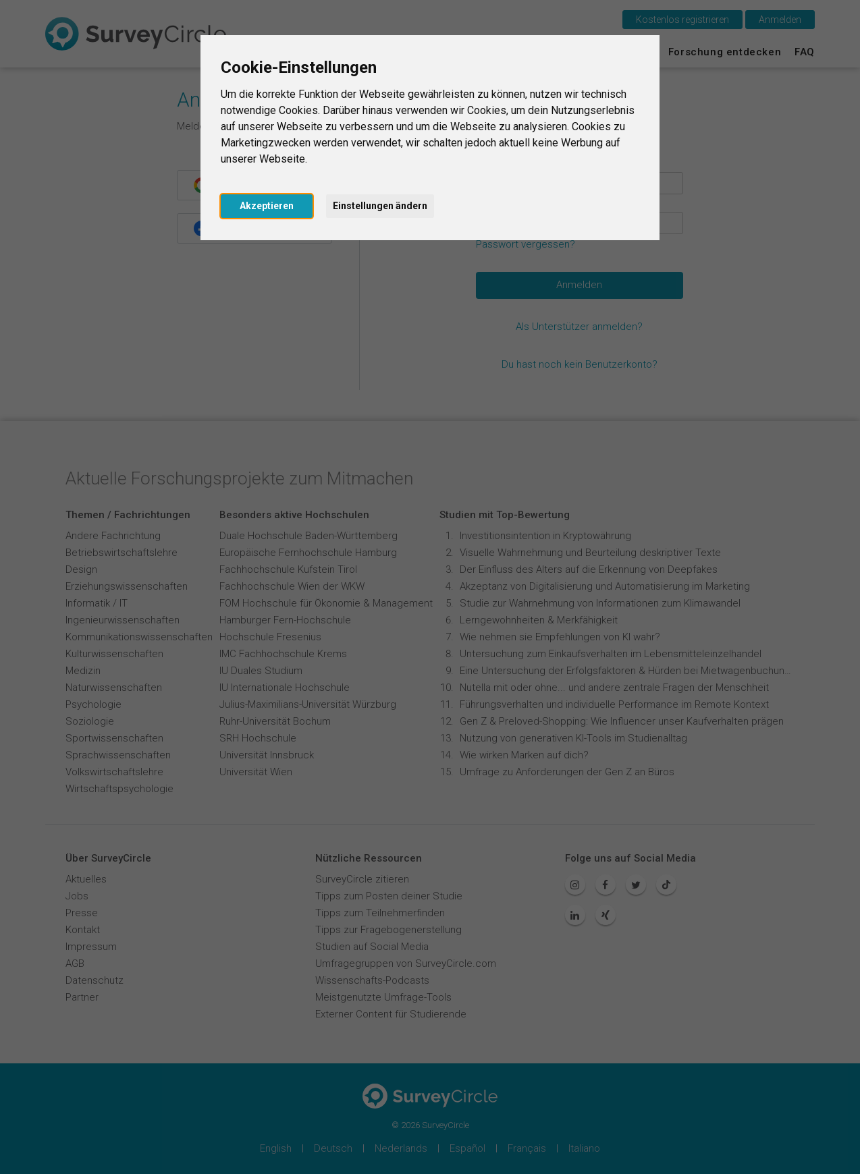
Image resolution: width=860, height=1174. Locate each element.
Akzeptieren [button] (266, 205)
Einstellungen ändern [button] (380, 205)
